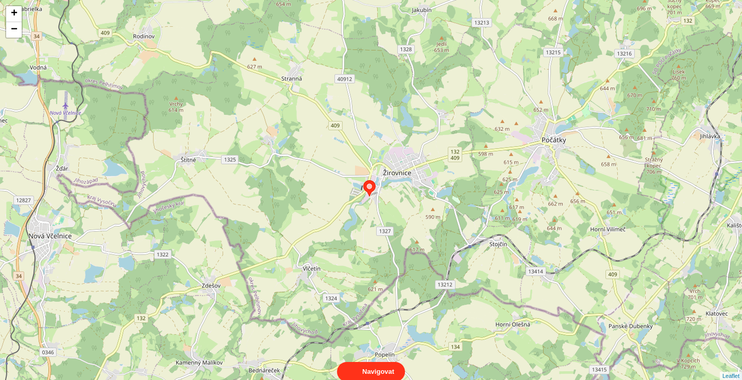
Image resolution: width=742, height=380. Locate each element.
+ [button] (14, 14)
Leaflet (730, 367)
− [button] (14, 30)
